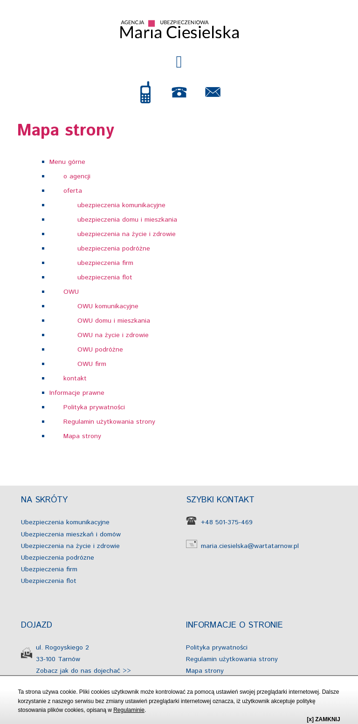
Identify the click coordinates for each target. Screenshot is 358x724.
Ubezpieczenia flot (48, 581)
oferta (72, 191)
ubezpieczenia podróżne (113, 248)
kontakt (75, 378)
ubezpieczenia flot (104, 277)
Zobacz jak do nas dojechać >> (83, 671)
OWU (71, 292)
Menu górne (67, 162)
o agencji (76, 176)
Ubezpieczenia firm (49, 569)
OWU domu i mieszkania (113, 320)
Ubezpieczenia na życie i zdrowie (70, 546)
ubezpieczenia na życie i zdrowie (126, 234)
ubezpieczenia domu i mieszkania (127, 219)
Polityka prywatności (94, 407)
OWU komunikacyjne (107, 306)
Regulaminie (129, 710)
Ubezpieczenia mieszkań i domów (71, 534)
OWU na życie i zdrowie (113, 335)
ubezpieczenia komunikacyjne (121, 205)
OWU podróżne (100, 349)
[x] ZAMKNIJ (323, 719)
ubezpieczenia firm (105, 263)
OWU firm (91, 364)
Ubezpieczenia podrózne (57, 557)
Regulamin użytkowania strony (109, 421)
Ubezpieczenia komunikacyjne (65, 522)
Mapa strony (82, 436)
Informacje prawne (76, 393)
